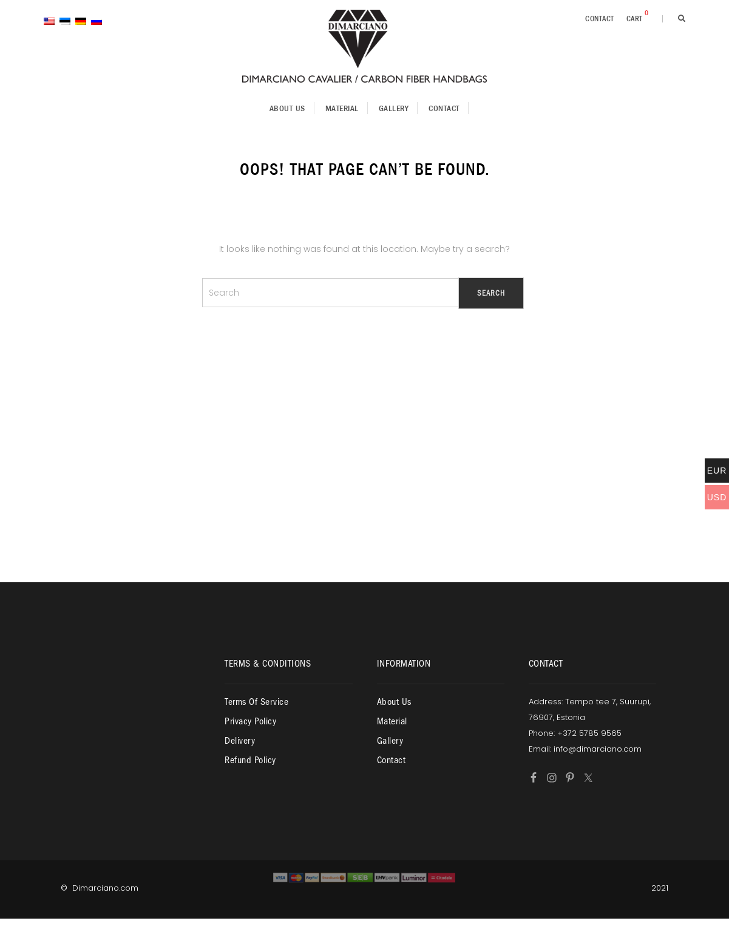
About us (287, 108)
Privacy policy (250, 721)
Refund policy (250, 760)
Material (342, 108)
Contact (599, 19)
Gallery (394, 108)
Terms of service (256, 701)
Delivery (240, 740)
